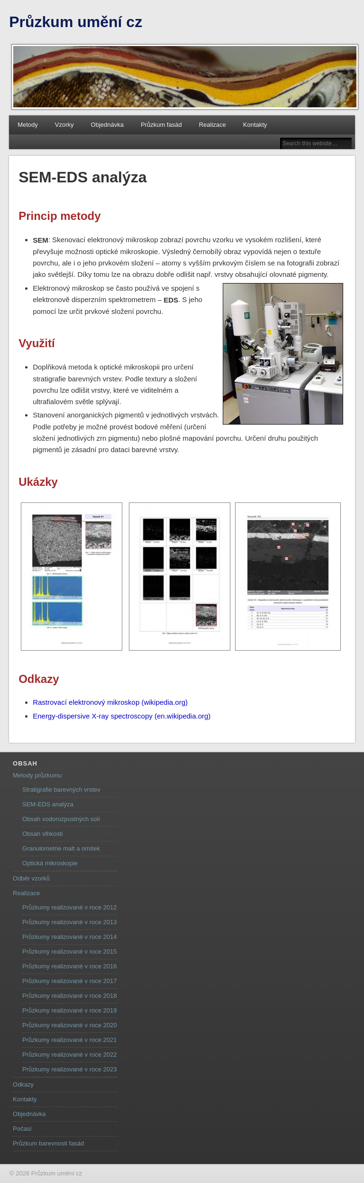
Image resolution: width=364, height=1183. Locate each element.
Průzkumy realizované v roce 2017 (69, 980)
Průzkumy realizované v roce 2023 (69, 1069)
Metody (28, 124)
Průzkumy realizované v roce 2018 (69, 995)
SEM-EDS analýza (47, 804)
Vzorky (64, 124)
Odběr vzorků (31, 878)
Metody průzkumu (37, 775)
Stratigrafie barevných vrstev (61, 789)
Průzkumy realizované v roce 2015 (69, 951)
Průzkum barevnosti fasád (48, 1143)
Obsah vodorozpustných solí (61, 819)
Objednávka (107, 124)
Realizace (212, 124)
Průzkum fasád (161, 124)
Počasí (22, 1128)
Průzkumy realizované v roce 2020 (69, 1025)
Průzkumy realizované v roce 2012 (69, 907)
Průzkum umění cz (75, 21)
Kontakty (255, 124)
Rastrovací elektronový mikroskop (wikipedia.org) (110, 702)
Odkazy (23, 1084)
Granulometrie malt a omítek (61, 848)
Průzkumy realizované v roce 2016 (69, 966)
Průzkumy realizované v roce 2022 (69, 1054)
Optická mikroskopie (50, 863)
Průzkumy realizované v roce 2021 (69, 1039)
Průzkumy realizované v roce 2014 (69, 936)
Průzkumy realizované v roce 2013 (69, 922)
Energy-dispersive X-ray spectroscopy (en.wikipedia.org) (121, 716)
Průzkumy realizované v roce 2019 (69, 1010)
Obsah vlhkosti (42, 833)
